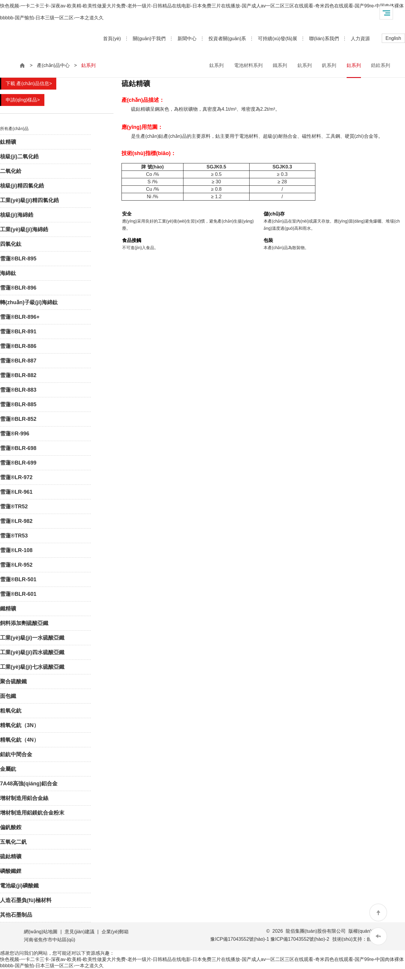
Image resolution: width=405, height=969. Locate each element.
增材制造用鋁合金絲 (24, 798)
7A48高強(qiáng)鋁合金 (28, 784)
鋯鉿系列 (380, 65)
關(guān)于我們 (149, 38)
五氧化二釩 (13, 842)
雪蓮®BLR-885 (18, 404)
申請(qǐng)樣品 (23, 99)
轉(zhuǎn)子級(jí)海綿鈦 (29, 302)
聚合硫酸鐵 (13, 681)
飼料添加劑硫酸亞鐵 (24, 623)
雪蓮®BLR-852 (18, 419)
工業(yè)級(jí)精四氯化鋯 (29, 200)
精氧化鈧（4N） (19, 740)
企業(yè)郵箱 (115, 931)
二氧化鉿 (10, 171)
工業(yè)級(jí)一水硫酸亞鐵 (32, 638)
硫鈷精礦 (10, 856)
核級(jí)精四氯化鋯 (22, 186)
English (393, 38)
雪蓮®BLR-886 (18, 346)
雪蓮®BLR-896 (18, 288)
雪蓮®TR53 (14, 536)
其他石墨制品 (16, 915)
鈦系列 (216, 65)
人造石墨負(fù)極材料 (26, 900)
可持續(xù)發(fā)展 (277, 38)
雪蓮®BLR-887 (18, 361)
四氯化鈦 (10, 244)
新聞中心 (187, 38)
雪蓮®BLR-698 (18, 448)
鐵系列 (280, 65)
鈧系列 (304, 65)
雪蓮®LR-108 (16, 550)
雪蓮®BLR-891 (18, 332)
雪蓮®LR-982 (16, 521)
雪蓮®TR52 (14, 506)
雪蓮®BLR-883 (18, 390)
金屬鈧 (8, 769)
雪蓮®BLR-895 (18, 259)
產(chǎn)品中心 (53, 65)
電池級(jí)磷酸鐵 (19, 886)
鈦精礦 (8, 142)
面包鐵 (8, 696)
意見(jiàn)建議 (79, 931)
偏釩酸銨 (10, 827)
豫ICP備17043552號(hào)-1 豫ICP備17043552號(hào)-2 (269, 939)
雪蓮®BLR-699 (18, 463)
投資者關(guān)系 (227, 38)
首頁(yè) (112, 38)
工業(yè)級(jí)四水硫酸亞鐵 (32, 652)
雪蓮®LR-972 (16, 477)
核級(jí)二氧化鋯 (19, 157)
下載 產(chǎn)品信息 (29, 83)
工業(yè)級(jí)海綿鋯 (24, 229)
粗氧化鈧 (10, 711)
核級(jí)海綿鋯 (16, 215)
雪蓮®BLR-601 (18, 594)
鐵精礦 (8, 609)
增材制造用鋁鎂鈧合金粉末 (32, 813)
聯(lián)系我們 (324, 38)
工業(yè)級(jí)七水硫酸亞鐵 (32, 667)
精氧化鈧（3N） (19, 725)
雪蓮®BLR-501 (18, 579)
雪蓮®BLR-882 (18, 375)
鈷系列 (354, 65)
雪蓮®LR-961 (16, 492)
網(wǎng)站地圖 (40, 931)
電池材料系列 (248, 65)
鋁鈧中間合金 (16, 754)
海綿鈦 (8, 273)
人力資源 (360, 38)
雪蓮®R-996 (14, 434)
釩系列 (329, 65)
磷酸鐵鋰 (10, 871)
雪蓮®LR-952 (16, 565)
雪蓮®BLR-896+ (20, 317)
